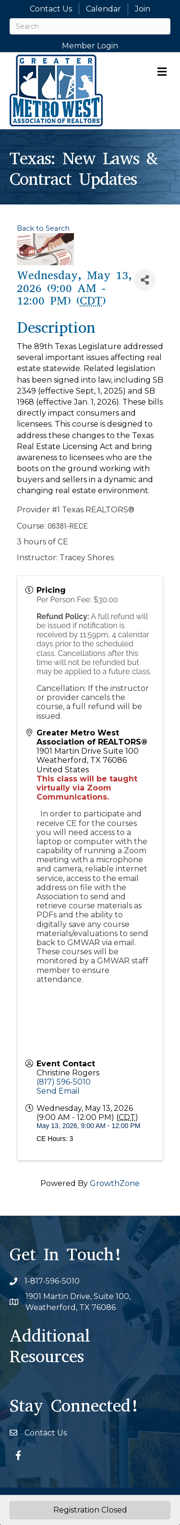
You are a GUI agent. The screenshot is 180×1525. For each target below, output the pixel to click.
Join (142, 8)
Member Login (90, 45)
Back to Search (43, 228)
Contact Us (51, 8)
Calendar (103, 8)
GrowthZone (115, 1183)
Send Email (58, 1091)
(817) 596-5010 (63, 1081)
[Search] (90, 26)
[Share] (145, 280)
